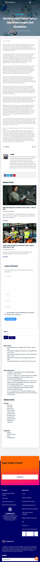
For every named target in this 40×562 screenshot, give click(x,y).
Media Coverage (11, 434)
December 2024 (11, 413)
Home (23, 494)
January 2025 (10, 412)
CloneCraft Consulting (28, 501)
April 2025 (9, 406)
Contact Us (25, 525)
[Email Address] (20, 559)
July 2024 (9, 422)
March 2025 (10, 408)
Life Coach (5, 498)
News (23, 13)
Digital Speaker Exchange (29, 518)
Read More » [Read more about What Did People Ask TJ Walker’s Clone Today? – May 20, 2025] (5, 220)
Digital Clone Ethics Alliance (30, 509)
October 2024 (10, 417)
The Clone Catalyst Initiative (27, 513)
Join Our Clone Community (29, 529)
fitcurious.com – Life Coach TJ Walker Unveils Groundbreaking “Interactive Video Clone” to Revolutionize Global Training (22, 392)
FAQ (23, 522)
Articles (17, 13)
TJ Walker (9, 372)
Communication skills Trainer (8, 494)
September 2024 (11, 419)
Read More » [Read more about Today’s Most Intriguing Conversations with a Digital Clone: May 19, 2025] (5, 256)
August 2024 (10, 420)
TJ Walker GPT (10, 513)
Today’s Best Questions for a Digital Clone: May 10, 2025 (21, 361)
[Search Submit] (6, 337)
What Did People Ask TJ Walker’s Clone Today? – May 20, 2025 (19, 208)
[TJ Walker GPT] (10, 509)
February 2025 (11, 410)
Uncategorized (11, 437)
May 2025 (9, 405)
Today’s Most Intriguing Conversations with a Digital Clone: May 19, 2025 (18, 246)
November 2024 (11, 415)
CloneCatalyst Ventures (28, 505)
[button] (30, 2)
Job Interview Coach (8, 502)
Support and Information (9, 505)
